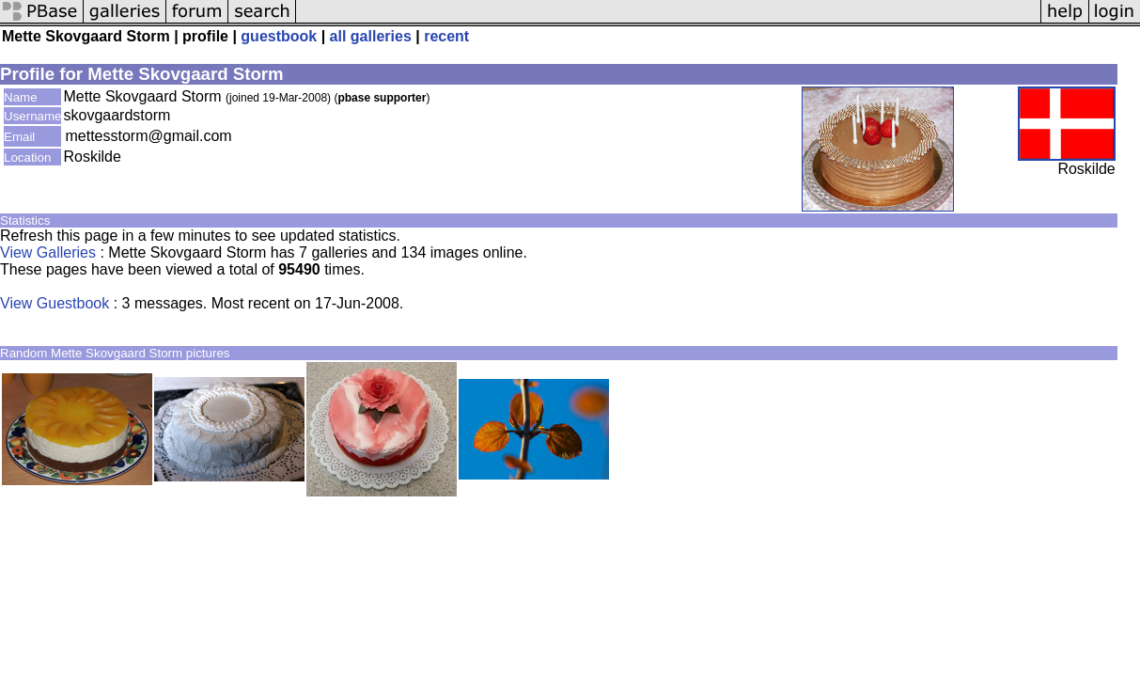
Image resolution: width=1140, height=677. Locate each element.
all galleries (371, 36)
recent (446, 36)
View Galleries (48, 252)
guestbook (279, 36)
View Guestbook (54, 303)
